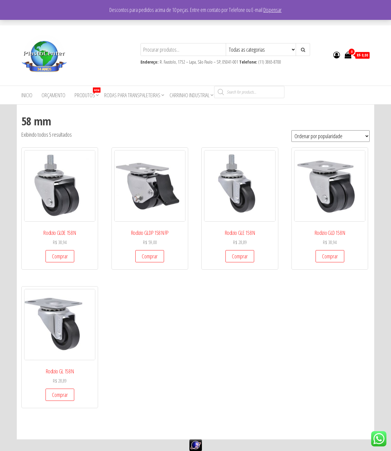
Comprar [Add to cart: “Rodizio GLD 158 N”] (330, 256)
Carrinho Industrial (190, 95)
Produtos (87, 93)
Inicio (26, 95)
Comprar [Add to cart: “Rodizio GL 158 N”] (60, 394)
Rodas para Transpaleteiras (132, 95)
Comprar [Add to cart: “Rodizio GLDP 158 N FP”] (150, 256)
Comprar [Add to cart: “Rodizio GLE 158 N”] (240, 256)
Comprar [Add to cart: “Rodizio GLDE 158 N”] (60, 256)
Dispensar (272, 9)
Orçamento (53, 95)
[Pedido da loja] (330, 136)
